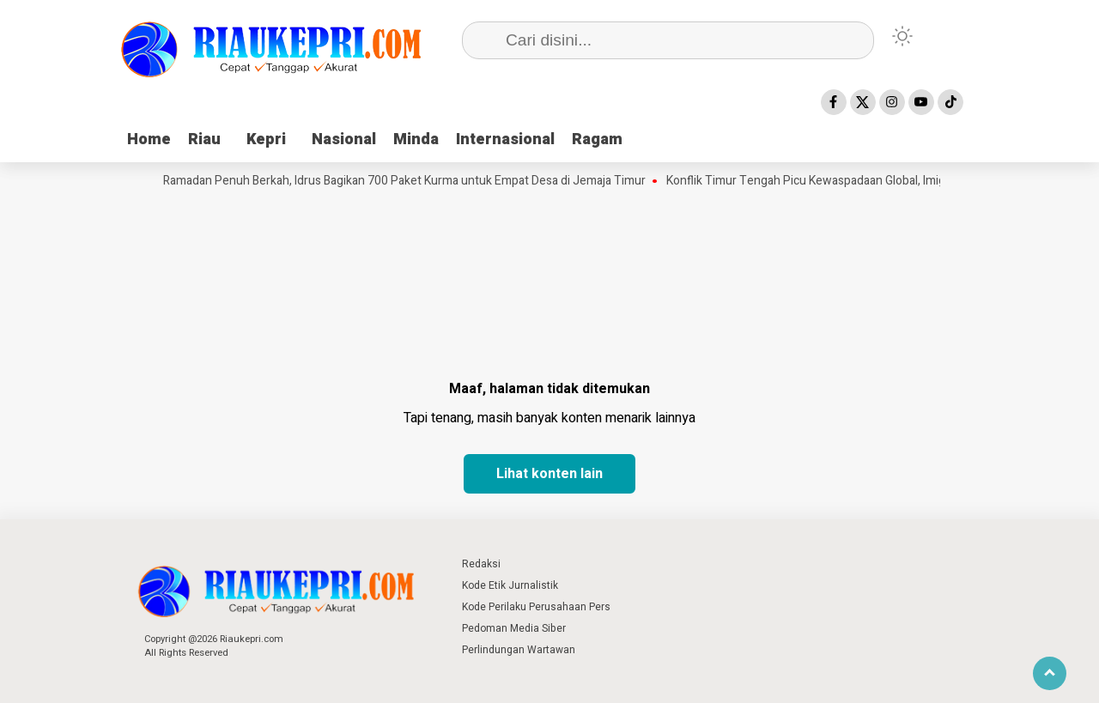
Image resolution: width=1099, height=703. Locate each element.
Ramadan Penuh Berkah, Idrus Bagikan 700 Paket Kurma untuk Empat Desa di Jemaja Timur (408, 181)
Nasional (344, 139)
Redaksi (481, 564)
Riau (204, 139)
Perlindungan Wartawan (518, 650)
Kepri (266, 139)
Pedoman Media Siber (514, 628)
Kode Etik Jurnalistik (510, 585)
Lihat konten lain (549, 474)
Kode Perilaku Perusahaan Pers (536, 607)
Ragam (597, 139)
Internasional (505, 139)
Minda (416, 139)
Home (149, 139)
